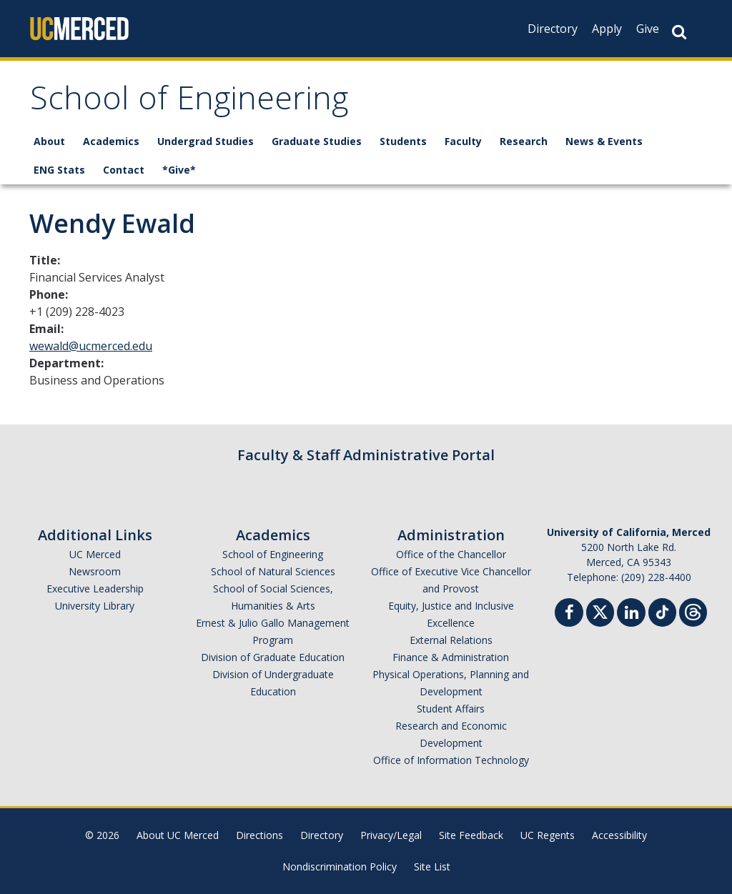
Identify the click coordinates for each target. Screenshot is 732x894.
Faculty (463, 141)
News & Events (604, 141)
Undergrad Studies (205, 141)
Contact (123, 170)
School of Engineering (189, 102)
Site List (432, 866)
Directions (259, 835)
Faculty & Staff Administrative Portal (366, 455)
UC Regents (547, 835)
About (49, 141)
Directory (553, 28)
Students (403, 141)
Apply (607, 28)
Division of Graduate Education (273, 657)
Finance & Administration (450, 657)
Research (524, 141)
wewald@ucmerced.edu (90, 346)
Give (647, 28)
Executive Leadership (95, 588)
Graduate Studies (317, 141)
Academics (111, 141)
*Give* (179, 170)
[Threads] (693, 611)
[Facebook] (569, 614)
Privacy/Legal (391, 835)
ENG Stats (59, 170)
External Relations (451, 640)
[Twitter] (600, 611)
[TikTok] (662, 611)
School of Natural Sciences (273, 571)
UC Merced (95, 554)
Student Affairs (451, 708)
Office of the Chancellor (451, 554)
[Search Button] (679, 32)
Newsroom (95, 571)
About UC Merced (178, 835)
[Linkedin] (631, 614)
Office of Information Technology (451, 760)
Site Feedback (471, 835)
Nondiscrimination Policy (339, 866)
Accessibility (619, 835)
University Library (94, 605)
